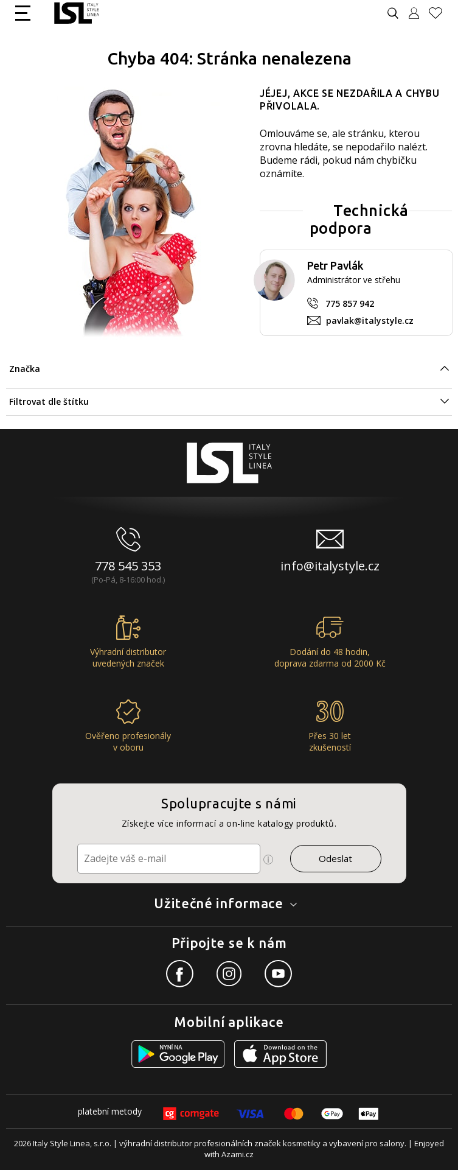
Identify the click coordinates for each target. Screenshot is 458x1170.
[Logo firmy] (76, 13)
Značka (24, 368)
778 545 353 (128, 566)
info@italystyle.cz (330, 566)
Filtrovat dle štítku (49, 401)
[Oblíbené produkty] (440, 13)
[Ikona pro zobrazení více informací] (268, 859)
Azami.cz (237, 1154)
